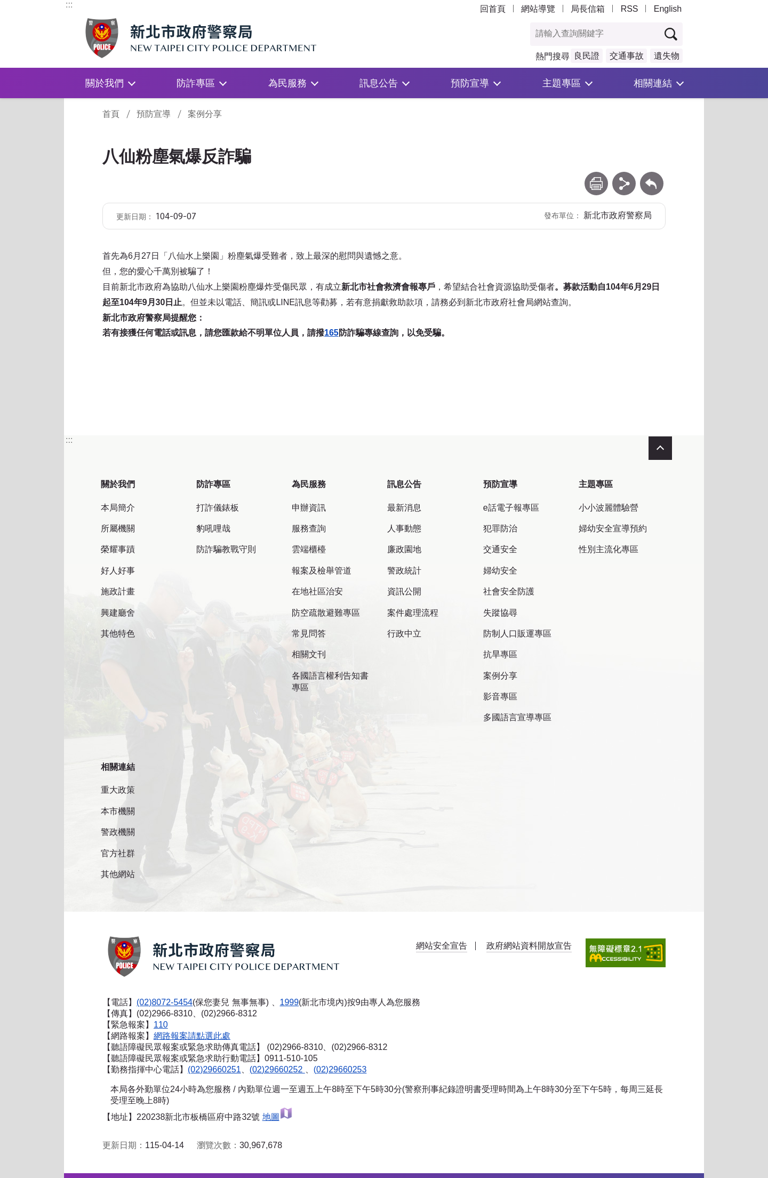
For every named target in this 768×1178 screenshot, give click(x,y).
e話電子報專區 (511, 507)
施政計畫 (118, 591)
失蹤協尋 (500, 612)
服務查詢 (309, 528)
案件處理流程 (412, 612)
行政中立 (404, 633)
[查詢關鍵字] (595, 34)
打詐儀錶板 (217, 507)
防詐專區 (196, 83)
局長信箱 (588, 8)
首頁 (110, 113)
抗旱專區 (500, 654)
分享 (624, 177)
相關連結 (653, 83)
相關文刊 (309, 654)
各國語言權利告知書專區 (330, 681)
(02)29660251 (214, 1069)
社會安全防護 (508, 591)
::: (69, 4)
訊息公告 (378, 83)
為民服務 (287, 83)
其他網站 (118, 874)
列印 (596, 177)
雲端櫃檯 (309, 549)
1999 (289, 1002)
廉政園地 (404, 549)
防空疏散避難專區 (326, 612)
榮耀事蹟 (118, 549)
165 (331, 332)
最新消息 (404, 507)
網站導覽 (538, 8)
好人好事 (118, 570)
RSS (629, 8)
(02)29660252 (277, 1069)
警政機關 (118, 832)
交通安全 (500, 549)
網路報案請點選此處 (192, 1035)
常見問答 (309, 633)
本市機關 (118, 811)
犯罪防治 (500, 528)
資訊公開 (404, 591)
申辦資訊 (309, 507)
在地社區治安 (317, 591)
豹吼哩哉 (213, 528)
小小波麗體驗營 (608, 507)
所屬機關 (118, 528)
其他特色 (118, 633)
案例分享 (205, 113)
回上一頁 (651, 177)
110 (161, 1024)
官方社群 (118, 853)
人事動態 (404, 528)
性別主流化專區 (608, 549)
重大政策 (118, 789)
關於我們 (104, 83)
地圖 (277, 1116)
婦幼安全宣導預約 (613, 528)
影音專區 (500, 696)
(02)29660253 (340, 1069)
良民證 (586, 55)
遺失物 (666, 55)
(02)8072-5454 (165, 1002)
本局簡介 (118, 507)
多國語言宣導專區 (517, 717)
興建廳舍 (118, 612)
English (668, 8)
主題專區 (561, 83)
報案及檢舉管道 (321, 570)
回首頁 (493, 8)
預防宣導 (470, 83)
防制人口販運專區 (517, 633)
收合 (660, 448)
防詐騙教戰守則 (226, 549)
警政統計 (404, 570)
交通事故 (627, 55)
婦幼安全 (500, 570)
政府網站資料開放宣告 (529, 945)
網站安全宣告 (441, 945)
